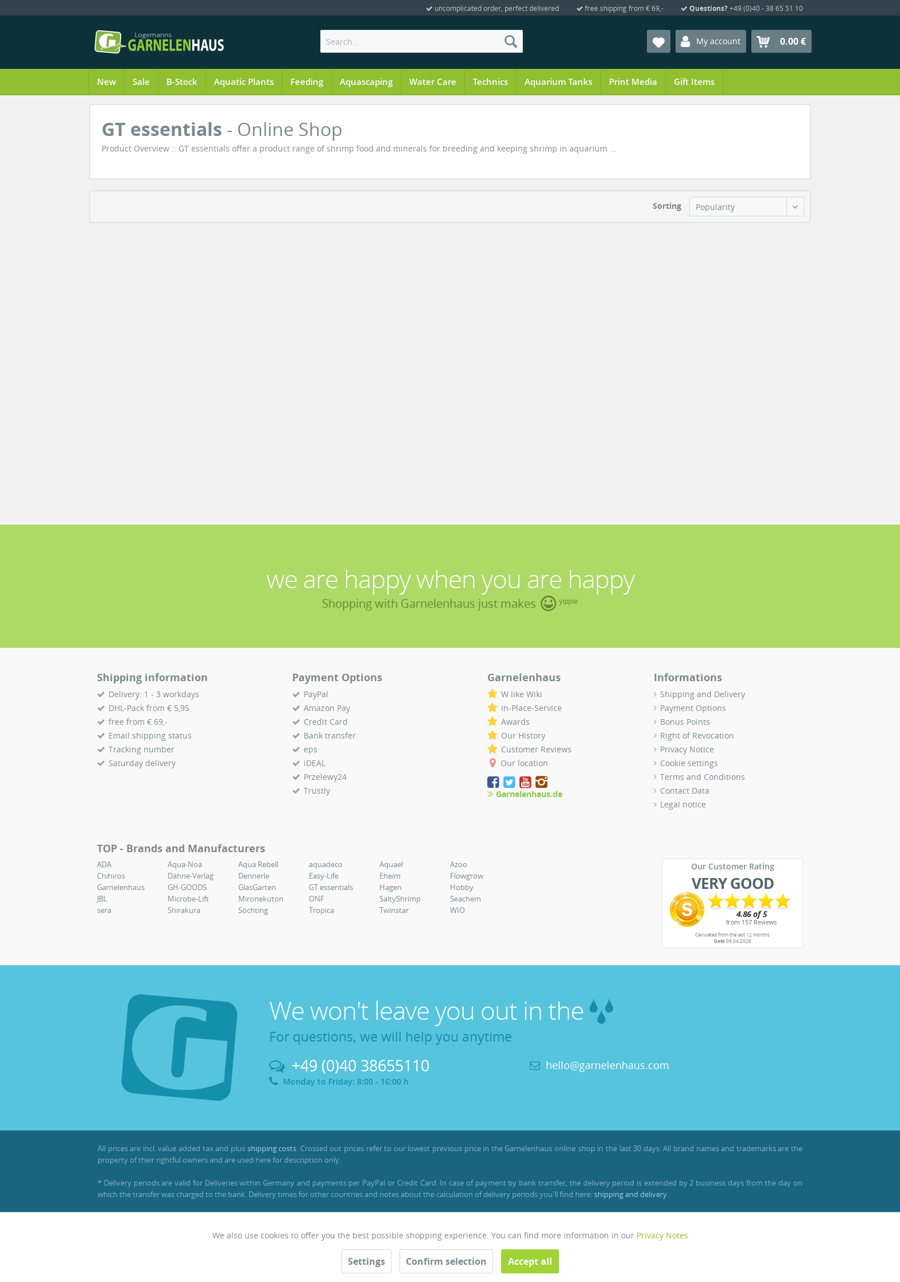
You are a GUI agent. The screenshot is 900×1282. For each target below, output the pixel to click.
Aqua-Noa (185, 864)
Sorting (667, 205)
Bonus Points (685, 721)
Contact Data (684, 790)
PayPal (316, 694)
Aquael (391, 864)
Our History (523, 735)
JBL (102, 898)
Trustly (317, 790)
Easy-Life (324, 876)
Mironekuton (261, 898)
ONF (316, 898)
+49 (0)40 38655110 (360, 1065)
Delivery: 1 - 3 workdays (153, 694)
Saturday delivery (142, 762)
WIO (457, 910)
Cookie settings (689, 762)
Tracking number (141, 749)
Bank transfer (330, 735)
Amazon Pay (327, 707)
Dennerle (253, 876)
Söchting (253, 910)
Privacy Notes (662, 1235)
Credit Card (326, 721)
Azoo (458, 864)
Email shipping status (150, 735)
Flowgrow (466, 876)
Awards (515, 721)
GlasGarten (257, 887)
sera (104, 910)
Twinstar (394, 910)
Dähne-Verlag (191, 876)
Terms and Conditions (702, 776)
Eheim (390, 876)
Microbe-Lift (188, 898)
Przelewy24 (325, 776)
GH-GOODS (187, 887)
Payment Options (693, 707)
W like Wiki (521, 694)
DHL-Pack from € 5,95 (148, 707)
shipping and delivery (630, 1194)
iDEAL (314, 762)
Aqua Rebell (258, 864)
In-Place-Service (531, 707)
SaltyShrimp (400, 898)
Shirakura (184, 910)
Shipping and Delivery (702, 694)
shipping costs (272, 1148)
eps (310, 749)
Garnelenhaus (121, 887)
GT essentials (331, 887)
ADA (104, 864)
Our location (524, 762)
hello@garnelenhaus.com (607, 1065)
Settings (366, 1261)
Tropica (321, 910)
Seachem (465, 898)
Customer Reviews (536, 749)
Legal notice (683, 804)
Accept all (530, 1261)
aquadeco (326, 864)
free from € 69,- (138, 721)
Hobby (462, 887)
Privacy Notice (687, 749)
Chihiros (111, 876)
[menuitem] (421, 41)
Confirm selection (446, 1261)
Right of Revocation (697, 735)
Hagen (390, 887)
